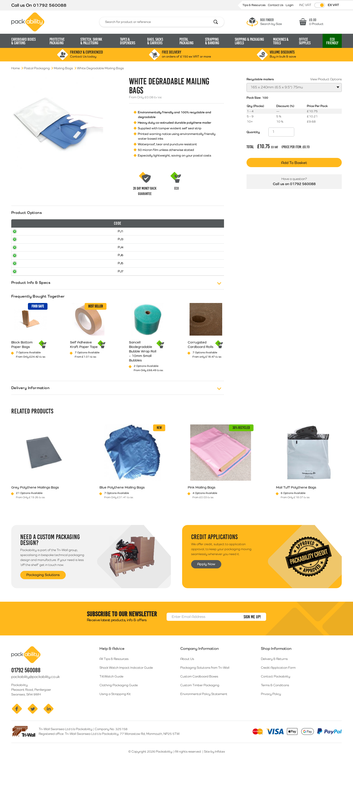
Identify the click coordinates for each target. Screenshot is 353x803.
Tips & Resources (254, 5)
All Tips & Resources (114, 694)
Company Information (199, 684)
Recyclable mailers (260, 79)
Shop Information (276, 684)
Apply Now (206, 599)
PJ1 (19, 241)
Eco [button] (332, 41)
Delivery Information (30, 422)
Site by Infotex (214, 787)
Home (15, 68)
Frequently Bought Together (38, 331)
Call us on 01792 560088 (294, 180)
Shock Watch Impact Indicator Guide (126, 703)
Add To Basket (294, 162)
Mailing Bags (63, 68)
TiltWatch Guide (111, 712)
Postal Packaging (37, 68)
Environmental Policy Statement (203, 729)
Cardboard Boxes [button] (23, 41)
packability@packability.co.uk (35, 712)
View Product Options (326, 79)
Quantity (253, 132)
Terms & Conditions (275, 720)
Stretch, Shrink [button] (91, 41)
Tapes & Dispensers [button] (127, 41)
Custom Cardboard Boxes (199, 712)
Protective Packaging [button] (57, 41)
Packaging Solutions (44, 610)
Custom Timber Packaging (199, 720)
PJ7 (19, 303)
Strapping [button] (212, 41)
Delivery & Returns (274, 694)
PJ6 (19, 279)
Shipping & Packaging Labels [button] (249, 41)
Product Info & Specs (30, 317)
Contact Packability (275, 712)
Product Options (26, 212)
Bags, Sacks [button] (155, 41)
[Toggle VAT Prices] (319, 5)
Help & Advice (112, 684)
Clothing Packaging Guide (119, 720)
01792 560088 (49, 5)
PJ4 (19, 266)
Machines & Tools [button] (281, 41)
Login (290, 5)
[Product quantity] (281, 132)
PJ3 (19, 254)
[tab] (117, 264)
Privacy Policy (271, 729)
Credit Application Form (278, 703)
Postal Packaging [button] (186, 41)
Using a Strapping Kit (115, 729)
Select (206, 242)
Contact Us (276, 5)
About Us (187, 694)
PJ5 (19, 291)
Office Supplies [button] (304, 41)
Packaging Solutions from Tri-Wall (204, 703)
